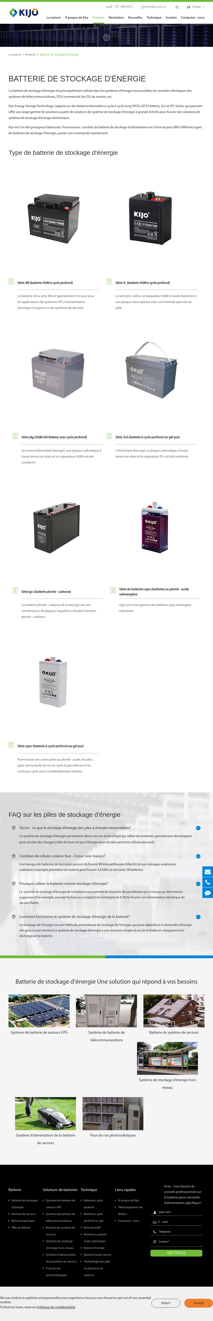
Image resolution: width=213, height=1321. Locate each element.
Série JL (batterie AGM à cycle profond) (142, 283)
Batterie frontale (94, 1248)
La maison (53, 20)
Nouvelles (135, 20)
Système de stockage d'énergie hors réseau (167, 1084)
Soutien (171, 20)
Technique (154, 20)
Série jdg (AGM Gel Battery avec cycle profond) (54, 437)
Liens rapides (125, 1190)
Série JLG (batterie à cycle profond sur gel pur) (147, 437)
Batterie (14, 1190)
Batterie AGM (92, 1227)
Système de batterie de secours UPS (39, 1033)
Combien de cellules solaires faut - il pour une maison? (107, 856)
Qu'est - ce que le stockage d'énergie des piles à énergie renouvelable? (107, 828)
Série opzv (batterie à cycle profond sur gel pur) (50, 746)
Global (196, 6)
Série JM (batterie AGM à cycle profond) (45, 283)
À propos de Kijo (76, 20)
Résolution (116, 20)
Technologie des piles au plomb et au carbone (97, 1268)
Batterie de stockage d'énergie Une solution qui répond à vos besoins (106, 982)
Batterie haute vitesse (97, 1255)
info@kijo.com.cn (153, 6)
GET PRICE (176, 1253)
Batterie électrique (23, 1221)
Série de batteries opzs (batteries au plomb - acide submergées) (154, 592)
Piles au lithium (21, 1227)
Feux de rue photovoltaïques (113, 1136)
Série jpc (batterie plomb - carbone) (46, 592)
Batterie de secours (24, 1214)
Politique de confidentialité (56, 1307)
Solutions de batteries (60, 1190)
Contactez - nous (193, 20)
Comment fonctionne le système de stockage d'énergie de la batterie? (107, 917)
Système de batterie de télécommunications (106, 1036)
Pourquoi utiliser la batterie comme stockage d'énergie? (107, 884)
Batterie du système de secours (174, 1033)
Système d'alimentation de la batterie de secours (45, 1139)
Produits (98, 20)
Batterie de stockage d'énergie (59, 54)
